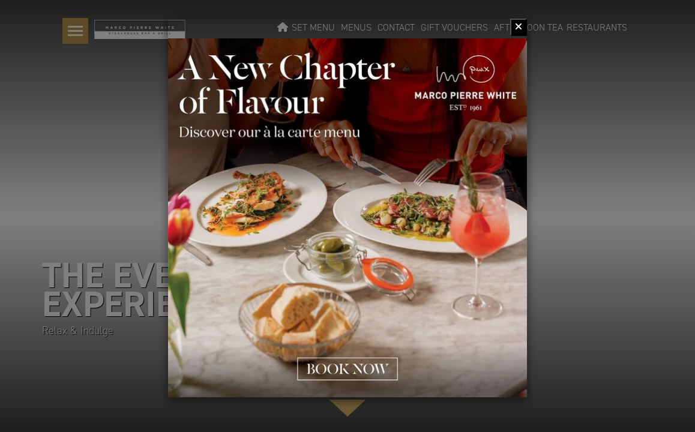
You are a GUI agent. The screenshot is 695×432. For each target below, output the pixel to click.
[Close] (518, 27)
